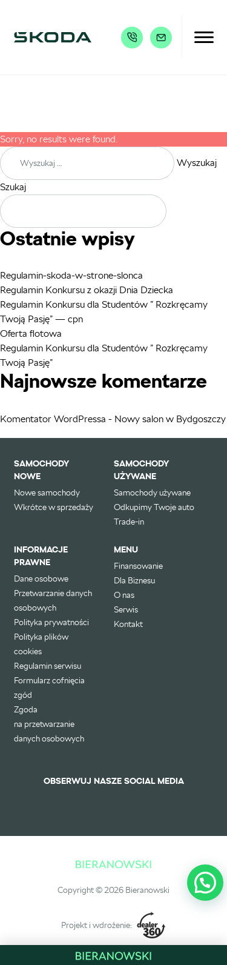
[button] (205, 882)
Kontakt (128, 624)
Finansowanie (138, 566)
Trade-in (129, 521)
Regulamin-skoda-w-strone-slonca (71, 275)
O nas (124, 595)
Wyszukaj (197, 162)
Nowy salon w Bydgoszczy (170, 419)
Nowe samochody (47, 492)
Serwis (126, 609)
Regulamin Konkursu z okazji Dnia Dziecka (86, 290)
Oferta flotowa (31, 333)
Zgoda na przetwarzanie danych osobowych (49, 724)
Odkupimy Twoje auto (154, 507)
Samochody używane (152, 492)
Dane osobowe (41, 578)
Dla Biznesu (134, 580)
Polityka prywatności (51, 622)
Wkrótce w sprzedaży (53, 507)
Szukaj (13, 187)
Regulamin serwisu (47, 666)
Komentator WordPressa (53, 419)
